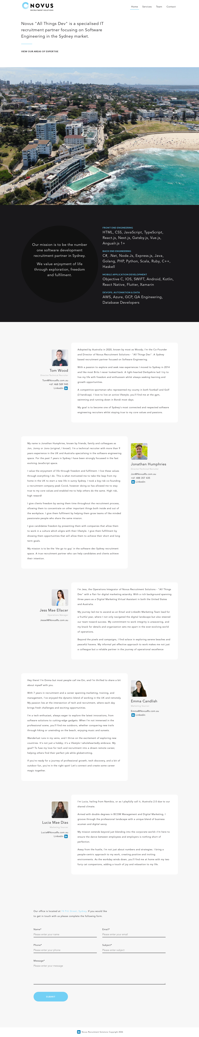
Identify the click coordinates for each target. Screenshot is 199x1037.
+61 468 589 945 (58, 384)
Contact (171, 7)
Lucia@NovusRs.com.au (54, 832)
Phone (38, 945)
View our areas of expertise (39, 51)
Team (159, 7)
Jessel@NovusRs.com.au (54, 620)
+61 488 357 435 (140, 478)
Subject (107, 945)
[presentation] (145, 996)
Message (39, 961)
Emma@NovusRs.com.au (145, 711)
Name (38, 929)
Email (106, 929)
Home (134, 7)
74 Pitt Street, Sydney (73, 911)
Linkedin (58, 388)
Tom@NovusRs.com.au (55, 380)
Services (147, 7)
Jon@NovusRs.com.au (143, 474)
